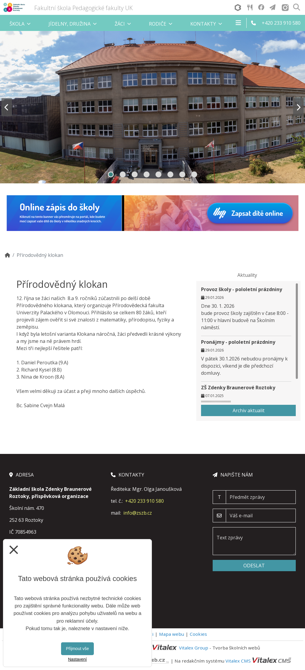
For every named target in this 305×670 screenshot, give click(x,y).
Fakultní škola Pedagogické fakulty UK (83, 8)
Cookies (198, 634)
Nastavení (77, 659)
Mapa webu (171, 634)
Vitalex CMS (238, 660)
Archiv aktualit (248, 410)
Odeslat (254, 565)
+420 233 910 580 (144, 501)
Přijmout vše (77, 648)
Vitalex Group (193, 648)
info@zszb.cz (137, 513)
